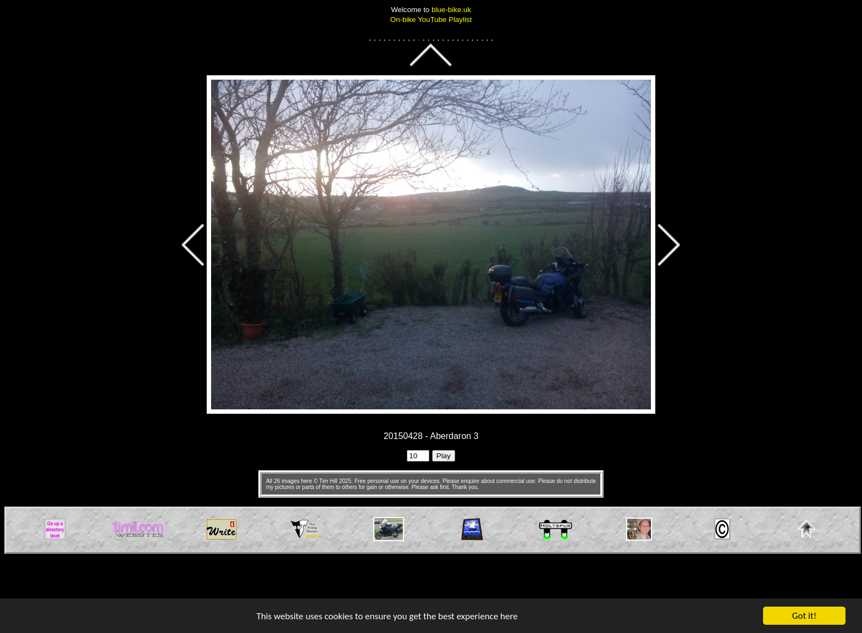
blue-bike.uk (451, 9)
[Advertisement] (431, 578)
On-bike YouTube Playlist (431, 19)
